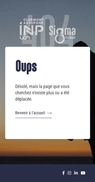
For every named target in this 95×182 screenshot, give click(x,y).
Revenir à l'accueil (33, 113)
